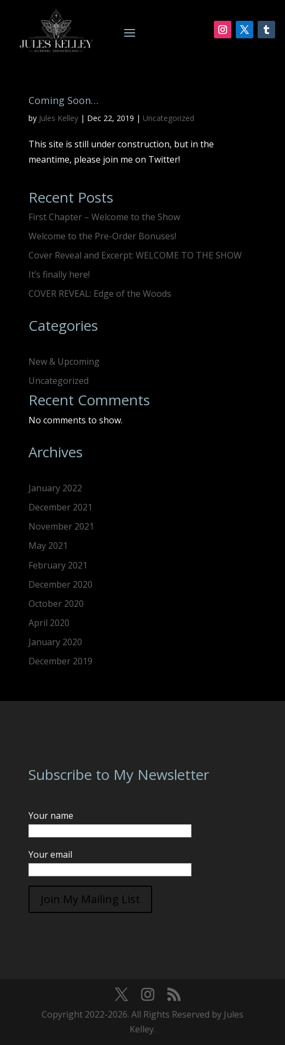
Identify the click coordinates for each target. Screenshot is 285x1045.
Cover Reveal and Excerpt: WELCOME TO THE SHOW (135, 255)
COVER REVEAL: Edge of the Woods (99, 294)
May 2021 (48, 545)
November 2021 (61, 526)
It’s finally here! (59, 274)
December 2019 (60, 661)
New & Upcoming (64, 361)
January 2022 (55, 488)
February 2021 (58, 565)
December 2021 (60, 507)
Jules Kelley (58, 118)
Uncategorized (168, 118)
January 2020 (55, 642)
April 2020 (48, 623)
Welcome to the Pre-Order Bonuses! (102, 236)
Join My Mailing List (90, 899)
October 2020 (56, 604)
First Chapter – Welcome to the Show (104, 217)
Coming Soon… (63, 100)
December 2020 (60, 584)
